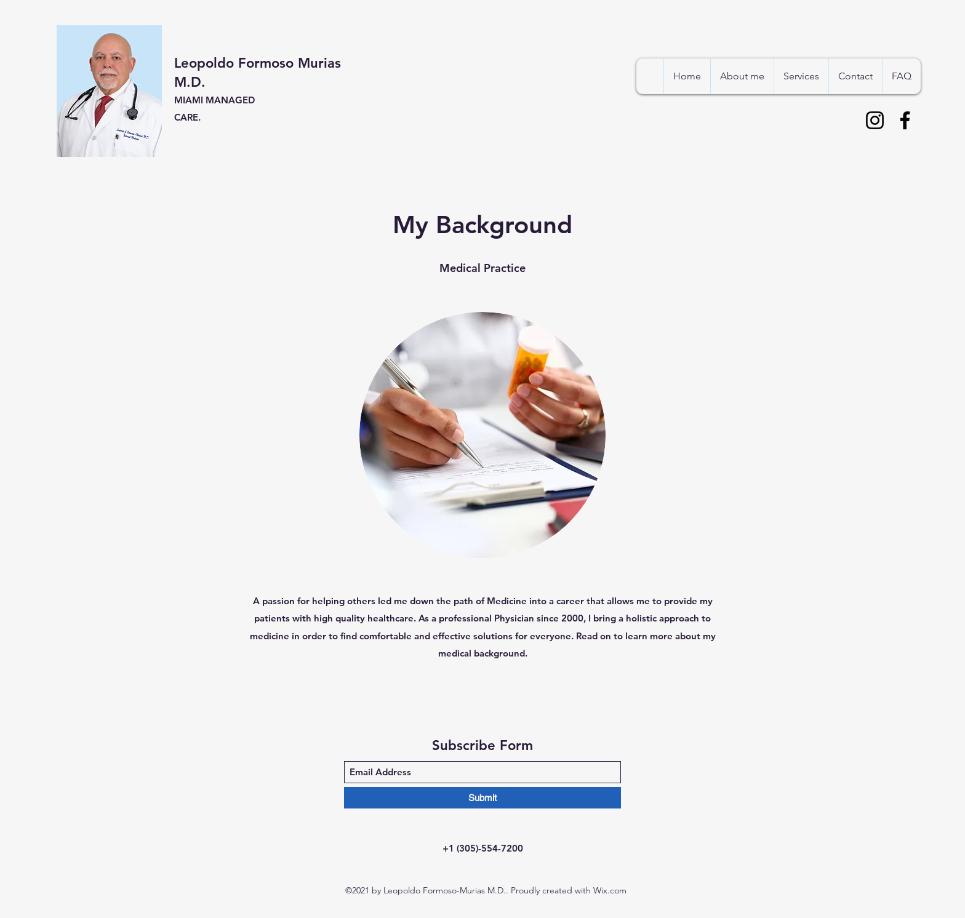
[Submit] (482, 797)
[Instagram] (875, 120)
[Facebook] (905, 120)
